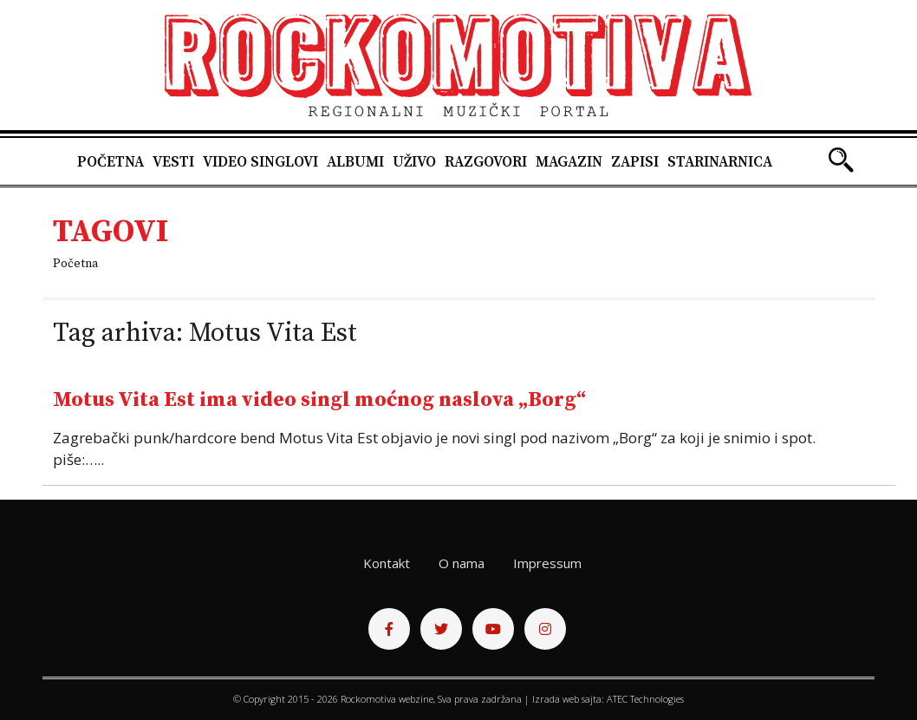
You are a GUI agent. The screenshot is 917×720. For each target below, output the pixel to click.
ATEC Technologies (645, 698)
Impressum (547, 563)
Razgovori (486, 162)
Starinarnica (719, 162)
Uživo (414, 162)
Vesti (173, 162)
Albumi (355, 162)
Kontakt (386, 563)
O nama (462, 563)
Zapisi (635, 162)
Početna (110, 162)
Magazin (569, 162)
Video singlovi (260, 162)
